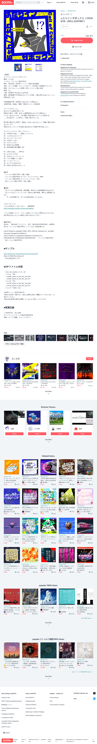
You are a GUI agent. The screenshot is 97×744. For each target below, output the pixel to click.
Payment (65, 105)
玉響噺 (58, 429)
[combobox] (27, 2)
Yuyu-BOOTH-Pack (87, 81)
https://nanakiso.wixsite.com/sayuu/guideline (19, 208)
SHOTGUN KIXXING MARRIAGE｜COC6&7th (30, 382)
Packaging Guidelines (8, 714)
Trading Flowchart (68, 101)
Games (62, 11)
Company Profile (15, 740)
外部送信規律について (59, 740)
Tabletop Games (26, 380)
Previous (5, 35)
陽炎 (80, 429)
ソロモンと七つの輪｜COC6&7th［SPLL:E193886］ (12, 382)
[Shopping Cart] (83, 2)
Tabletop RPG (72, 11)
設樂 (12, 429)
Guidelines (43, 739)
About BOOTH (60, 2)
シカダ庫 (37, 429)
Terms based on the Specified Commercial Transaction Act (77, 740)
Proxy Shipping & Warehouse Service (10, 709)
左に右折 (16, 359)
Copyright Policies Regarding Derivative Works (10, 722)
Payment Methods (31, 704)
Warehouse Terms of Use (34, 740)
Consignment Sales (7, 717)
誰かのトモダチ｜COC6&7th (85, 382)
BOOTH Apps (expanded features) (12, 701)
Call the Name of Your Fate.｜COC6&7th (48, 382)
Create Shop (74, 2)
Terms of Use (24, 740)
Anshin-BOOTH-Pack (74, 81)
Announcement (54, 697)
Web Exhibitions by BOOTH (34, 715)
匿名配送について (7, 704)
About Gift (65, 58)
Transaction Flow (31, 708)
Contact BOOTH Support (57, 704)
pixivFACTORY (64, 95)
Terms (62, 112)
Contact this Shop (66, 115)
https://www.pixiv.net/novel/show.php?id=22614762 (21, 254)
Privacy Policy (49, 740)
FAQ (51, 701)
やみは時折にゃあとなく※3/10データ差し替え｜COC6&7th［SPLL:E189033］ (67, 382)
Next (54, 35)
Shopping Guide (30, 701)
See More (48, 441)
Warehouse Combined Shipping (35, 712)
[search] (38, 2)
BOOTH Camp (6, 727)
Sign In (49, 2)
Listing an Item (6, 697)
